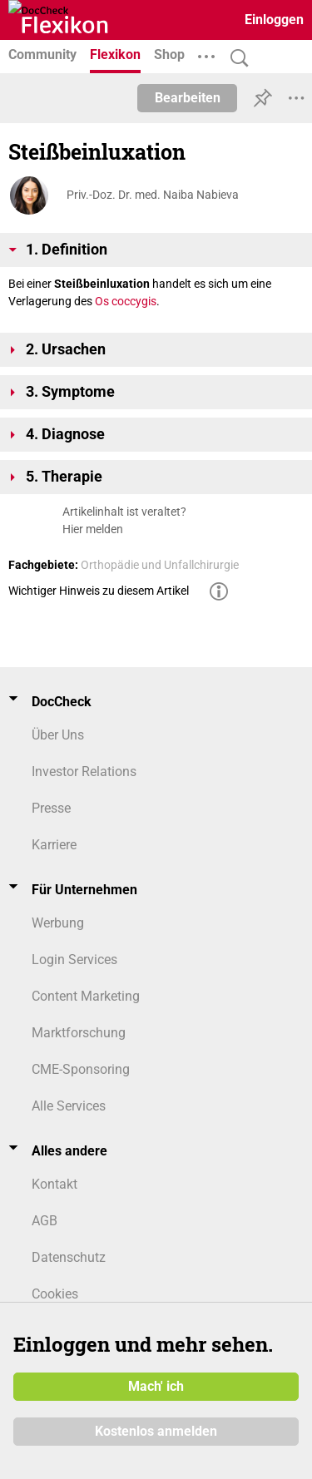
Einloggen (274, 19)
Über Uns (58, 735)
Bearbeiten (187, 98)
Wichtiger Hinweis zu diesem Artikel (98, 590)
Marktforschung (79, 1033)
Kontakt (54, 1184)
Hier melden (92, 529)
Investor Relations (84, 771)
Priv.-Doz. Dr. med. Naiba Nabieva (153, 194)
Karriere (54, 845)
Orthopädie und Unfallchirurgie (160, 564)
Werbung (58, 923)
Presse (51, 808)
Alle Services (69, 1106)
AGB (44, 1221)
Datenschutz (69, 1257)
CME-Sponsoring (81, 1069)
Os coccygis (125, 301)
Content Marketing (86, 996)
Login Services (74, 959)
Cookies (55, 1294)
